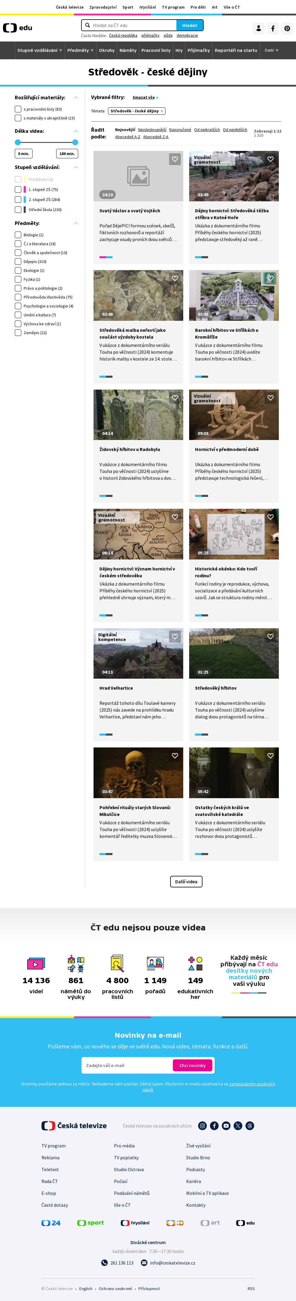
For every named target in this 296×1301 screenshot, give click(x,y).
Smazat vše (144, 97)
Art (215, 7)
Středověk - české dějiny (135, 111)
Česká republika (123, 35)
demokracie (187, 35)
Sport (128, 7)
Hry (179, 50)
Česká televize (69, 7)
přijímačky (150, 35)
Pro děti (198, 7)
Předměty (78, 50)
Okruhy (107, 50)
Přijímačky (199, 50)
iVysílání (147, 7)
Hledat (189, 25)
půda (168, 35)
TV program (173, 7)
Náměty (128, 50)
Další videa (186, 881)
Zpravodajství (103, 7)
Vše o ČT (232, 7)
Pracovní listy (155, 50)
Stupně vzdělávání (37, 50)
